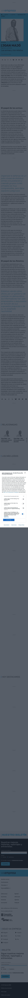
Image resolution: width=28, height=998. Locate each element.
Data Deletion (6, 524)
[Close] (25, 473)
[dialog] (14, 499)
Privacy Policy (21, 524)
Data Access (13, 524)
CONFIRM (8, 519)
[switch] (23, 499)
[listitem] (14, 496)
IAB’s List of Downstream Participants (11, 492)
